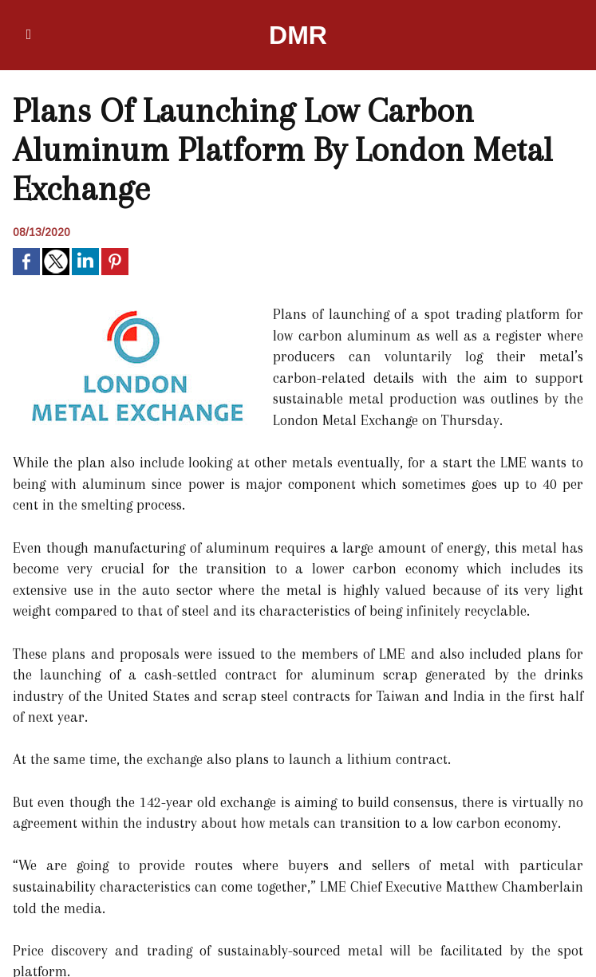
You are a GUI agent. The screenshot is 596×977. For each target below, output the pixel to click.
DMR (298, 35)
